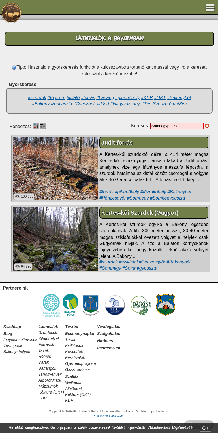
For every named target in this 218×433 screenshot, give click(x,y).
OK (205, 428)
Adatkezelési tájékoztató (170, 428)
